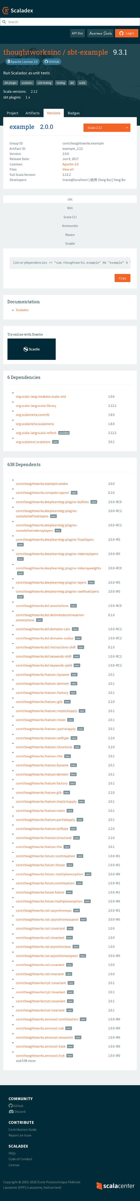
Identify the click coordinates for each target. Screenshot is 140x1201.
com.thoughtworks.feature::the (39, 847)
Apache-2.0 (71, 164)
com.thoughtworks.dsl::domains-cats (43, 629)
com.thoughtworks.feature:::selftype (42, 738)
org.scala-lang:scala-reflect (36, 433)
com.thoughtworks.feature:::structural (44, 747)
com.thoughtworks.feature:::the (39, 756)
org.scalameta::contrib (32, 414)
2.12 (34, 91)
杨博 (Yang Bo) (101, 180)
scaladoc (27, 82)
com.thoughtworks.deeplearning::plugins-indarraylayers (57, 554)
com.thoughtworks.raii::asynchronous (43, 946)
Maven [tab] (70, 235)
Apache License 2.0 (22, 61)
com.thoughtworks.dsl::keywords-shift (43, 656)
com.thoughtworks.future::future (40, 892)
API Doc (77, 33)
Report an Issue (20, 1135)
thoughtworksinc (32, 52)
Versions (53, 112)
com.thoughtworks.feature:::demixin (42, 683)
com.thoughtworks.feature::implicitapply (46, 801)
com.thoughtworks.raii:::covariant (40, 928)
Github (16, 1106)
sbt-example (87, 52)
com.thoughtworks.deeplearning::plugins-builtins (52, 502)
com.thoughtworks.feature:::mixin (41, 720)
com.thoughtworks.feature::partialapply (45, 819)
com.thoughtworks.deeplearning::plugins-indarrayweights (58, 568)
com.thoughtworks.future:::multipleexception (49, 874)
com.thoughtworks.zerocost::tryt (40, 1055)
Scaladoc (22, 310)
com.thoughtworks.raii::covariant (40, 965)
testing (61, 82)
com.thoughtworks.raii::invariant (40, 974)
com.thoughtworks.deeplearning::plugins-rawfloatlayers (57, 591)
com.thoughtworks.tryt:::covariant (41, 983)
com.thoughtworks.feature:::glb (39, 701)
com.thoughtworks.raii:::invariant (40, 937)
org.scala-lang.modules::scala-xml (41, 396)
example (22, 127)
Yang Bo (119, 180)
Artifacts (33, 112)
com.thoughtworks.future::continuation (45, 883)
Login (126, 33)
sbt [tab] (70, 199)
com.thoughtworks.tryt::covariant (40, 1001)
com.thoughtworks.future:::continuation (45, 856)
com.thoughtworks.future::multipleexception (49, 901)
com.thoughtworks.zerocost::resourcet (44, 1037)
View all (68, 169)
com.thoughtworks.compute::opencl (42, 492)
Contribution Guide (22, 1129)
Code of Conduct (20, 1159)
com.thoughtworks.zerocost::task (40, 1046)
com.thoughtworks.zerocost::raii (40, 1028)
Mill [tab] (70, 208)
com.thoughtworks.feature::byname (42, 765)
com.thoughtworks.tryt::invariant (40, 1010)
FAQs (12, 1153)
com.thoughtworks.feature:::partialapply (46, 729)
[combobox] (106, 128)
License (14, 1165)
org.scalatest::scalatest (33, 442)
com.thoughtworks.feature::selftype (42, 828)
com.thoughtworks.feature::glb (39, 792)
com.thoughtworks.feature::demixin (42, 774)
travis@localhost (76, 180)
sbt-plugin (10, 82)
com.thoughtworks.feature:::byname (42, 674)
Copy (122, 278)
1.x (28, 97)
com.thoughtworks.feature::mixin (40, 810)
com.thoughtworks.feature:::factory (42, 692)
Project (12, 112)
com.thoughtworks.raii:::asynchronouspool (47, 919)
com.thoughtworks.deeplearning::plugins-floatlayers (55, 539)
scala (82, 82)
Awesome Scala (100, 33)
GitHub (52, 61)
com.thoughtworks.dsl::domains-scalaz (44, 638)
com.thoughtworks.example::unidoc (42, 483)
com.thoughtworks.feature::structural (43, 838)
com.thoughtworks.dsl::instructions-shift (46, 647)
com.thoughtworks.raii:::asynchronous (43, 910)
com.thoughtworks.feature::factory (41, 783)
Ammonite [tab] (70, 226)
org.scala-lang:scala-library (36, 405)
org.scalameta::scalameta (35, 424)
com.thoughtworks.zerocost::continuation (47, 1019)
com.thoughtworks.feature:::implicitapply (46, 711)
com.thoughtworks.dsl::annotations (42, 605)
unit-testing (44, 82)
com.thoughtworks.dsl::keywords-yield (44, 665)
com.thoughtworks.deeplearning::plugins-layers (51, 582)
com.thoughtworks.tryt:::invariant (40, 992)
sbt (72, 82)
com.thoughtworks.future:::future (40, 865)
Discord (17, 1111)
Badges (74, 112)
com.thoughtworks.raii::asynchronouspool (47, 956)
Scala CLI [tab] (70, 217)
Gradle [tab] (70, 243)
